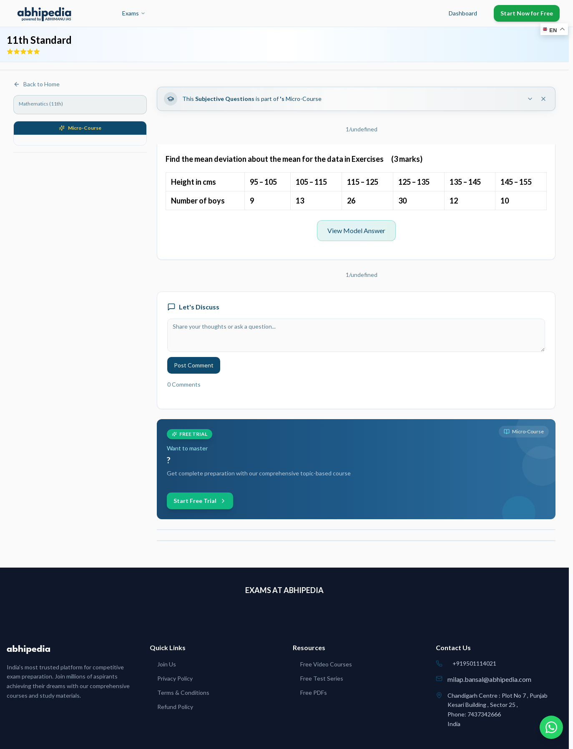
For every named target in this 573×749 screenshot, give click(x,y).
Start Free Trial (199, 500)
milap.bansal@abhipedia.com (489, 679)
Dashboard (463, 13)
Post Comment (194, 365)
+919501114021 (474, 663)
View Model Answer (356, 230)
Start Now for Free (526, 13)
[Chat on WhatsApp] (551, 727)
